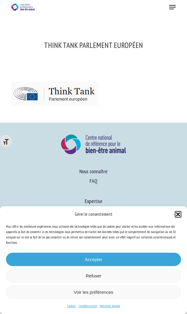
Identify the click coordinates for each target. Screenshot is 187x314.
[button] (178, 214)
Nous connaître (93, 171)
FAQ (93, 180)
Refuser (94, 275)
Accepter (93, 259)
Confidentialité (88, 306)
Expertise (93, 201)
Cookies (71, 306)
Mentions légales (110, 306)
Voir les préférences (93, 292)
